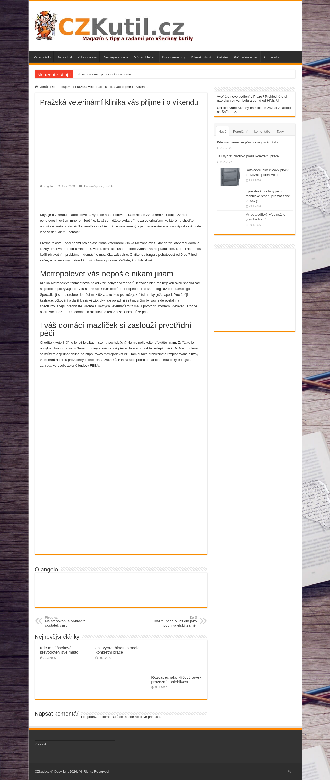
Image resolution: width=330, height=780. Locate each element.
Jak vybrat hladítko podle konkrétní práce (117, 649)
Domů (41, 87)
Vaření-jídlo (42, 57)
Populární (240, 131)
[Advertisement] (121, 145)
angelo (48, 186)
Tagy (280, 131)
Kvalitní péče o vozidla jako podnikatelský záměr (170, 621)
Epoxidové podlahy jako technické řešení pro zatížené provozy (268, 196)
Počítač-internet (246, 57)
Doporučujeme (61, 87)
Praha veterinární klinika (116, 243)
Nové (222, 131)
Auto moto (271, 57)
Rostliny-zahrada (115, 57)
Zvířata (109, 186)
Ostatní (222, 57)
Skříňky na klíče (250, 108)
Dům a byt (64, 57)
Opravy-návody (173, 57)
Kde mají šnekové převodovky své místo (103, 74)
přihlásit (154, 717)
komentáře (262, 131)
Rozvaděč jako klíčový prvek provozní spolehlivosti (176, 679)
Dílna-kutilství (201, 57)
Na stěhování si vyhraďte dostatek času (72, 621)
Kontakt (40, 744)
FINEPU (273, 100)
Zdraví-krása (87, 57)
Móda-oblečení (145, 57)
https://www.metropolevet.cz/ (106, 354)
